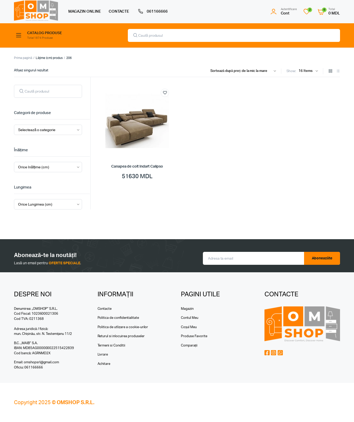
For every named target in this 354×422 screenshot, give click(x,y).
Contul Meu (189, 318)
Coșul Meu (189, 327)
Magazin (187, 309)
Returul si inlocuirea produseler (121, 336)
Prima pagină (23, 57)
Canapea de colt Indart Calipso (137, 166)
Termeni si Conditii (111, 345)
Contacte (105, 309)
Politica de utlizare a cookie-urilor (123, 327)
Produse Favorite (194, 336)
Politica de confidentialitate (118, 318)
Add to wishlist (165, 93)
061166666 (152, 12)
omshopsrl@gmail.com (41, 362)
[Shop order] (244, 71)
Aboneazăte (322, 258)
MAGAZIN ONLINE (84, 11)
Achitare (104, 364)
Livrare (103, 354)
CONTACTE (119, 11)
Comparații (189, 345)
